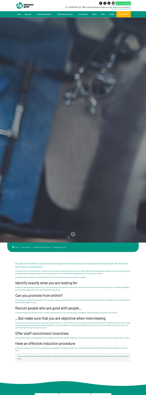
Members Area (123, 14)
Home (19, 14)
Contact (111, 14)
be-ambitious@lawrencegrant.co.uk (98, 7)
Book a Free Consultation (121, 7)
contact (118, 356)
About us (28, 14)
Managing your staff (59, 247)
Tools (103, 14)
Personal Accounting (44, 14)
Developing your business (41, 247)
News (94, 14)
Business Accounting (65, 14)
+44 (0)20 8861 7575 (74, 7)
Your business (26, 247)
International (83, 14)
